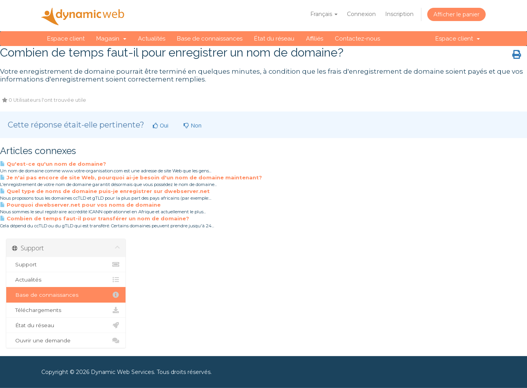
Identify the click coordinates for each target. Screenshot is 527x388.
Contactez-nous (357, 38)
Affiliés (314, 38)
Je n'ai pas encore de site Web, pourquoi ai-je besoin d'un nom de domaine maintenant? (131, 177)
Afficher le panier (456, 14)
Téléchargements (66, 310)
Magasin (111, 38)
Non (193, 125)
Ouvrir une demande (66, 340)
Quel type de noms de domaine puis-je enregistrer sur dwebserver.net (105, 191)
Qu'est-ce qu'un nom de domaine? (53, 164)
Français (324, 14)
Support (66, 264)
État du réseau (274, 38)
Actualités (151, 38)
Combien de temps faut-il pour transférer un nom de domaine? (94, 218)
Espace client (66, 38)
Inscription (399, 14)
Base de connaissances (209, 38)
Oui (160, 125)
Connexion (361, 14)
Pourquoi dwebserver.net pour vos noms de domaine (80, 205)
